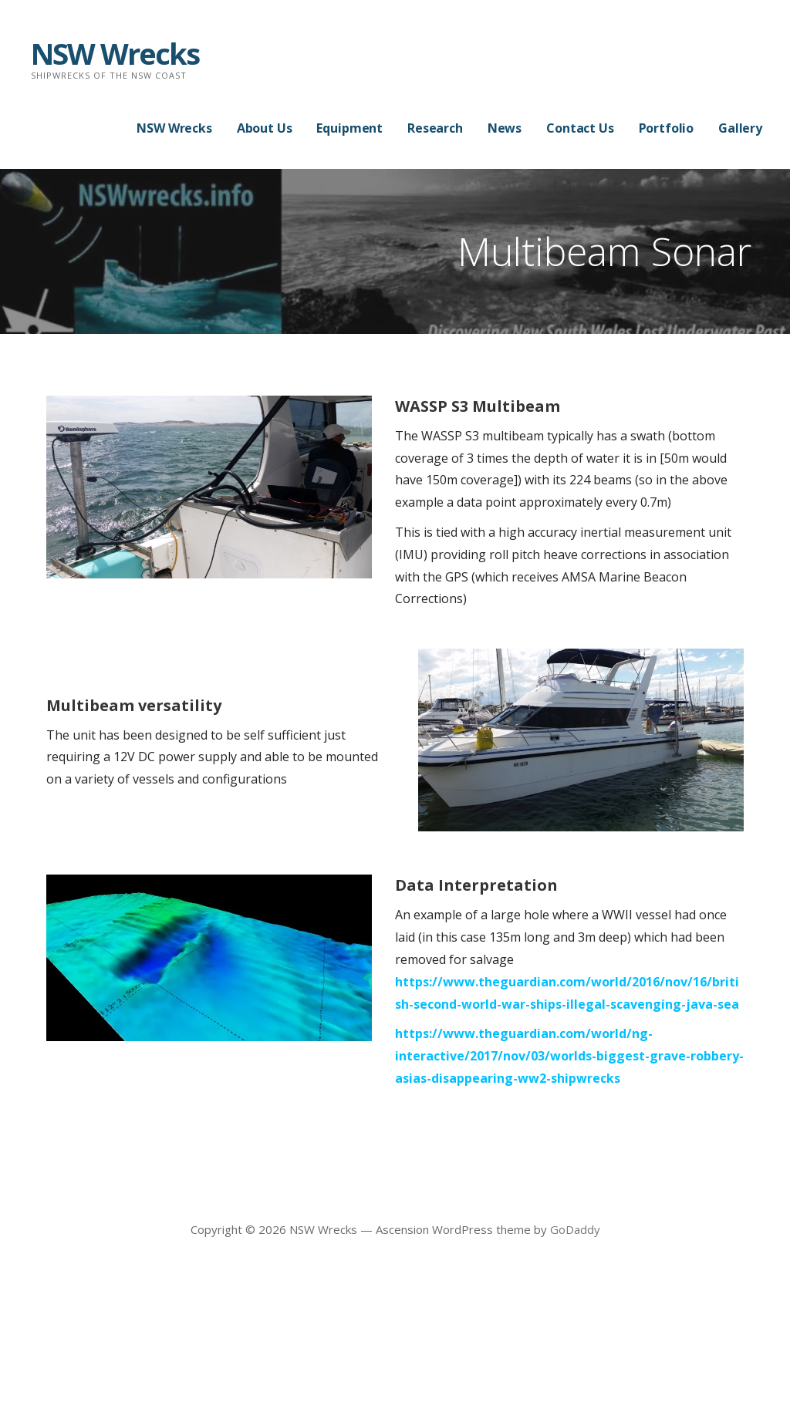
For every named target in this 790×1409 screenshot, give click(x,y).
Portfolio (666, 128)
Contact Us (579, 128)
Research (435, 128)
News (505, 128)
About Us (264, 128)
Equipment (349, 128)
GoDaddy (575, 1229)
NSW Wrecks (115, 53)
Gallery (740, 128)
